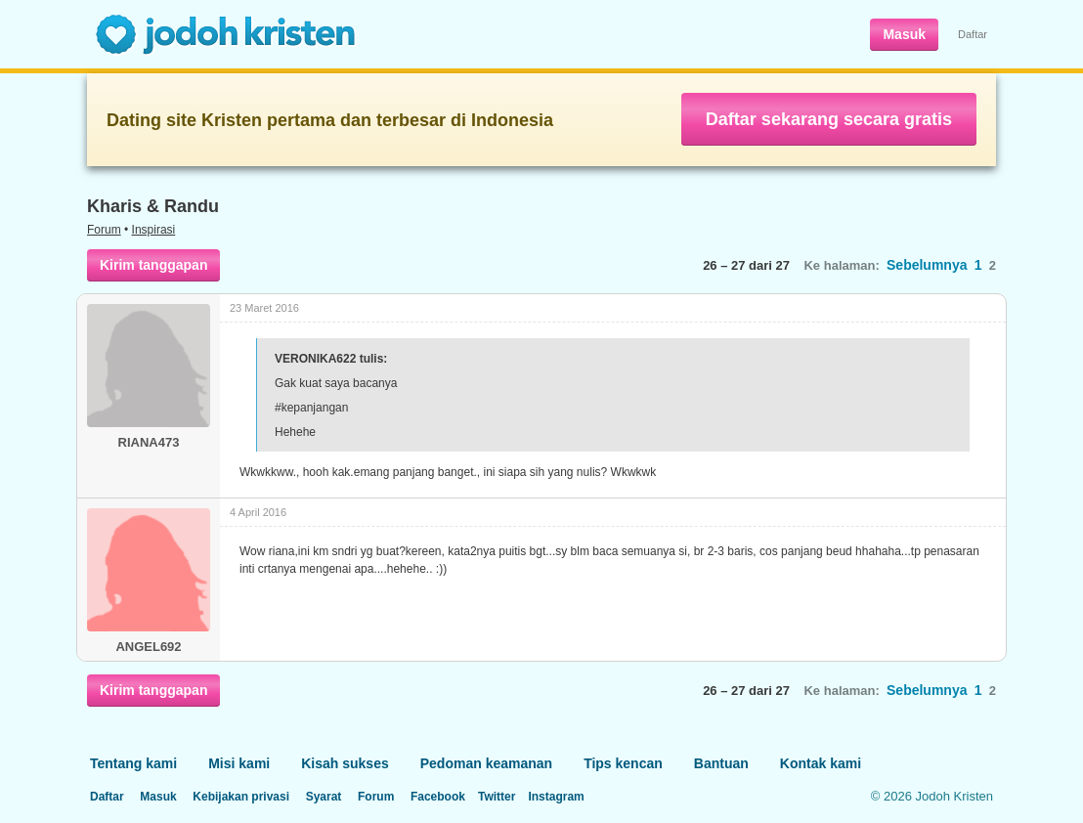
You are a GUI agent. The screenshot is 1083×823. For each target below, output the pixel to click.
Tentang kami (133, 763)
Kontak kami (820, 763)
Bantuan (721, 763)
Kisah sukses (345, 763)
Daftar (972, 34)
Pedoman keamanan (486, 763)
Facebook (438, 796)
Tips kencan (623, 763)
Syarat (324, 796)
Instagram (556, 796)
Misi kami (239, 763)
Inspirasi (154, 230)
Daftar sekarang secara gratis (829, 119)
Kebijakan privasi (241, 796)
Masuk (904, 34)
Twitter (496, 796)
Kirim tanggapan (153, 265)
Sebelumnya (927, 265)
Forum (104, 230)
